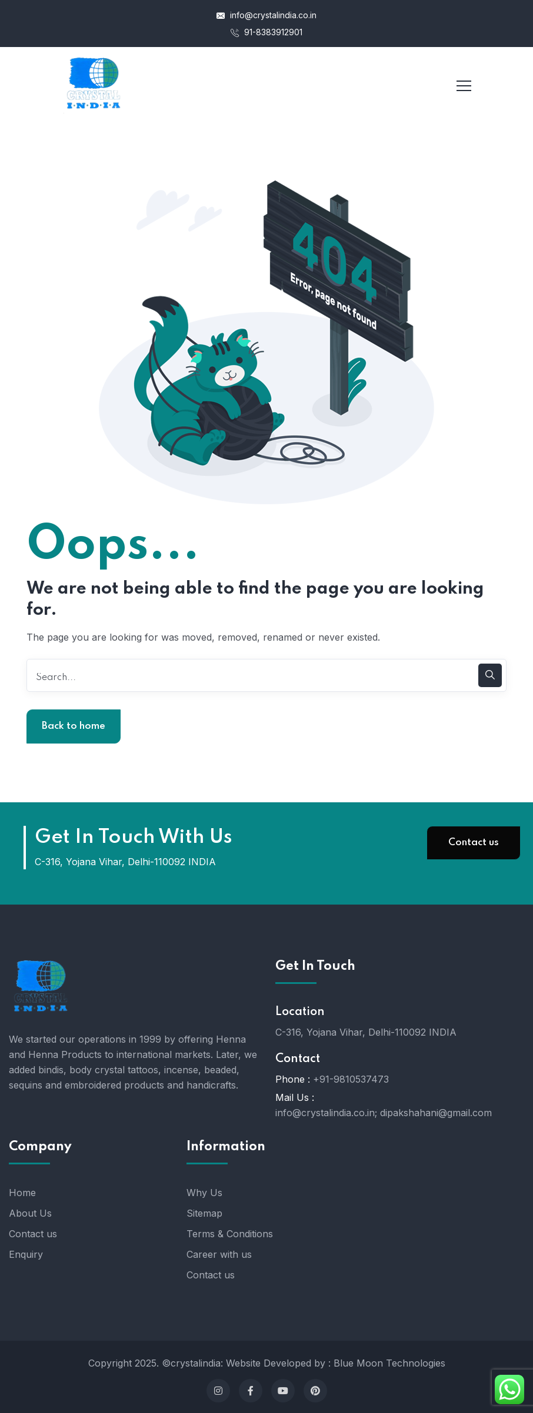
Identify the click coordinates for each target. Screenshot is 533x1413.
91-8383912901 (266, 32)
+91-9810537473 (351, 1079)
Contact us (473, 843)
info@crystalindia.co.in (266, 15)
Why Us (204, 1192)
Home (22, 1192)
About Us (30, 1213)
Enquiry (26, 1254)
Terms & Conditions (229, 1234)
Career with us (219, 1254)
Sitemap (204, 1213)
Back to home (73, 726)
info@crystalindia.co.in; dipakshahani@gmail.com (383, 1113)
